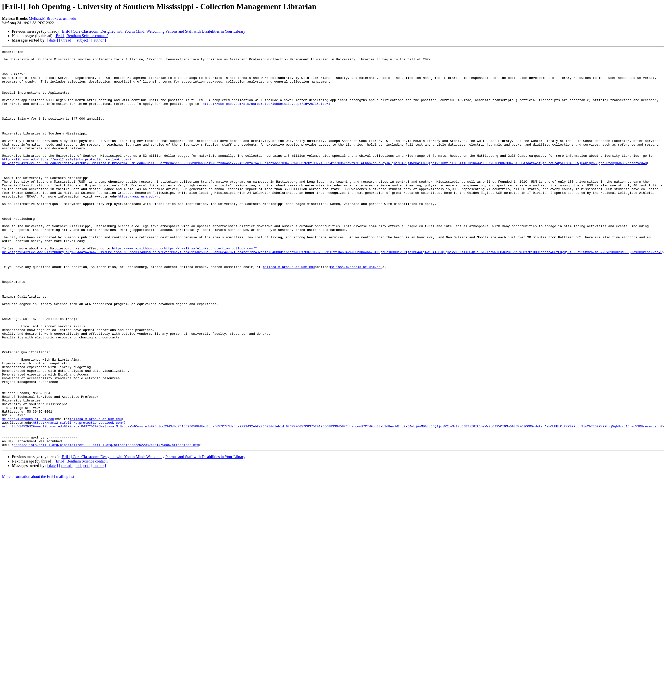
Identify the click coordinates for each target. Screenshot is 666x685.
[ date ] (52, 40)
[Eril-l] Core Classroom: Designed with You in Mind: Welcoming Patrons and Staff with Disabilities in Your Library (153, 31)
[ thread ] (66, 40)
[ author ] (98, 40)
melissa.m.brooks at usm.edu (289, 310)
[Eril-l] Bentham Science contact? (81, 36)
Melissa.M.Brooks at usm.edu (52, 18)
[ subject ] (82, 40)
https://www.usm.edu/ (137, 226)
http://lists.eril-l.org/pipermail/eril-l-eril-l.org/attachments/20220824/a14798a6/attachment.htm (106, 524)
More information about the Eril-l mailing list (38, 556)
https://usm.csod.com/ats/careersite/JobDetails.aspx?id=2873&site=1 (266, 114)
